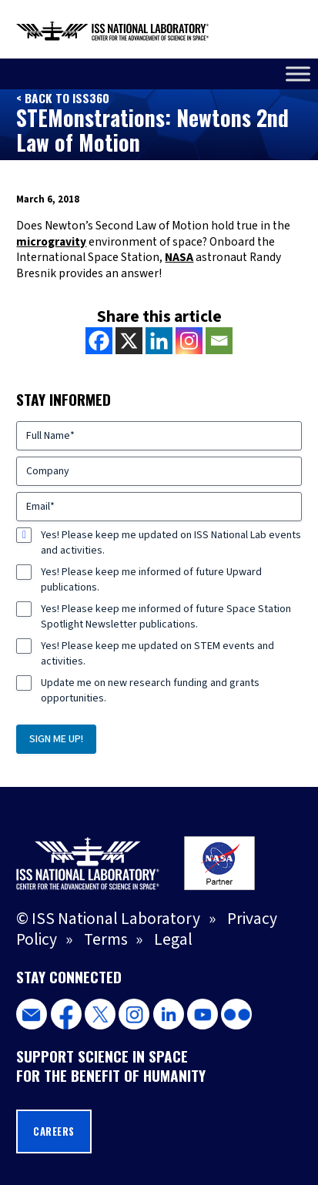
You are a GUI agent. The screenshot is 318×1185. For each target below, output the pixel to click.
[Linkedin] (159, 340)
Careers (54, 1131)
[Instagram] (189, 340)
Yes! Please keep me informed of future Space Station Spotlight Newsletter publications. (166, 616)
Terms (106, 940)
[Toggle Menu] (298, 73)
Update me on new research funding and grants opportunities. (150, 690)
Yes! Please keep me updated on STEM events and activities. (157, 653)
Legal (173, 940)
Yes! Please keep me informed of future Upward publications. (151, 579)
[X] (128, 340)
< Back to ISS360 (62, 97)
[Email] (219, 340)
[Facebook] (98, 340)
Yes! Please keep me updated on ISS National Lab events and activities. (171, 542)
